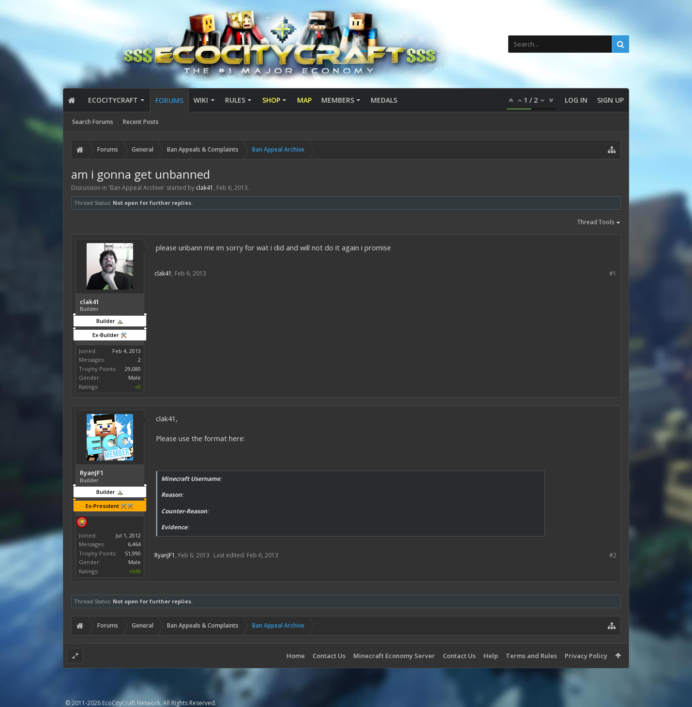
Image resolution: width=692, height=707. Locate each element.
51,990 (133, 553)
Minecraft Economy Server (394, 655)
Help (490, 655)
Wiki (201, 100)
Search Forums (92, 122)
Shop (271, 100)
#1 (613, 273)
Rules (235, 100)
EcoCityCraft (113, 100)
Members (337, 100)
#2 (613, 555)
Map (304, 100)
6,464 (134, 544)
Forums (169, 100)
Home (295, 655)
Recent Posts (141, 122)
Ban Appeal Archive (137, 188)
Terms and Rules (531, 655)
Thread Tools (599, 222)
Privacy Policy (586, 655)
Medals (384, 100)
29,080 (133, 368)
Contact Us (329, 655)
